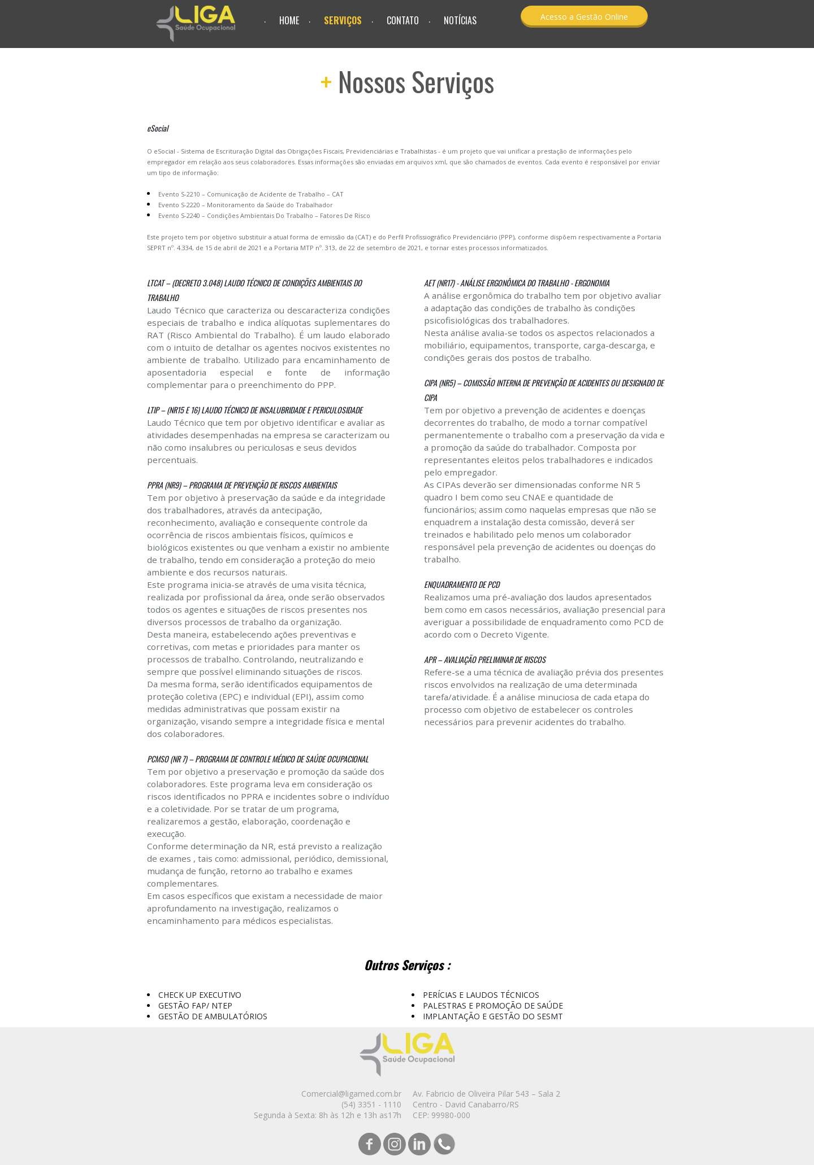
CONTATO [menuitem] (403, 20)
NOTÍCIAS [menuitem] (460, 20)
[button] (584, 17)
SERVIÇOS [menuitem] (343, 20)
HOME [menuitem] (289, 20)
